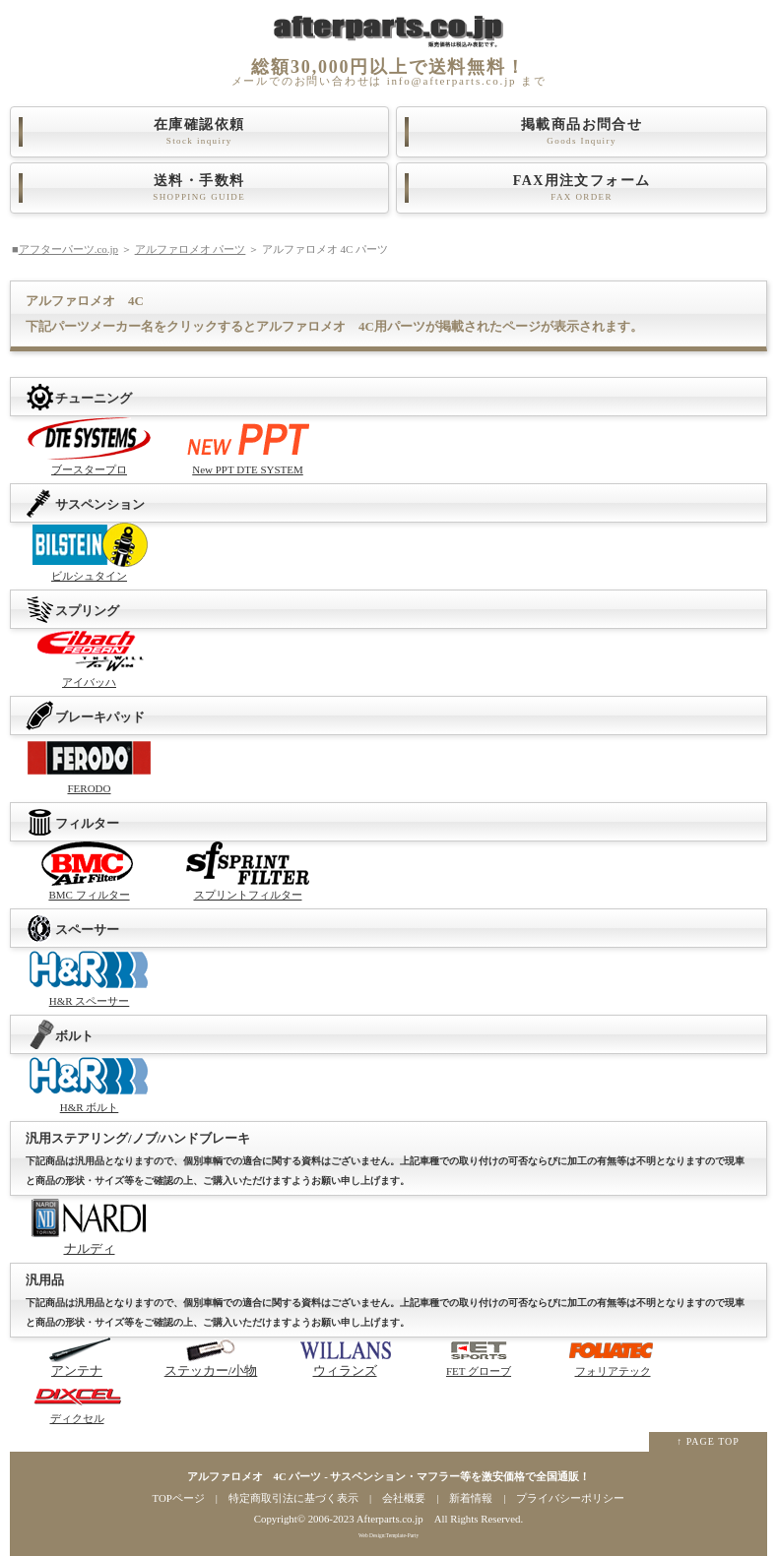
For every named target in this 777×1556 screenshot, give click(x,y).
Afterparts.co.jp (389, 1519)
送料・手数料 (199, 188)
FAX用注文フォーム (581, 188)
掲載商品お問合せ (581, 132)
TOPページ (179, 1498)
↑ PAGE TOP (708, 1441)
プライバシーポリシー (570, 1498)
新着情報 (470, 1498)
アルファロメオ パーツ (190, 249)
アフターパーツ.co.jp (68, 249)
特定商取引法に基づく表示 (293, 1498)
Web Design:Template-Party (388, 1535)
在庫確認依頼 (199, 132)
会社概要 (403, 1498)
